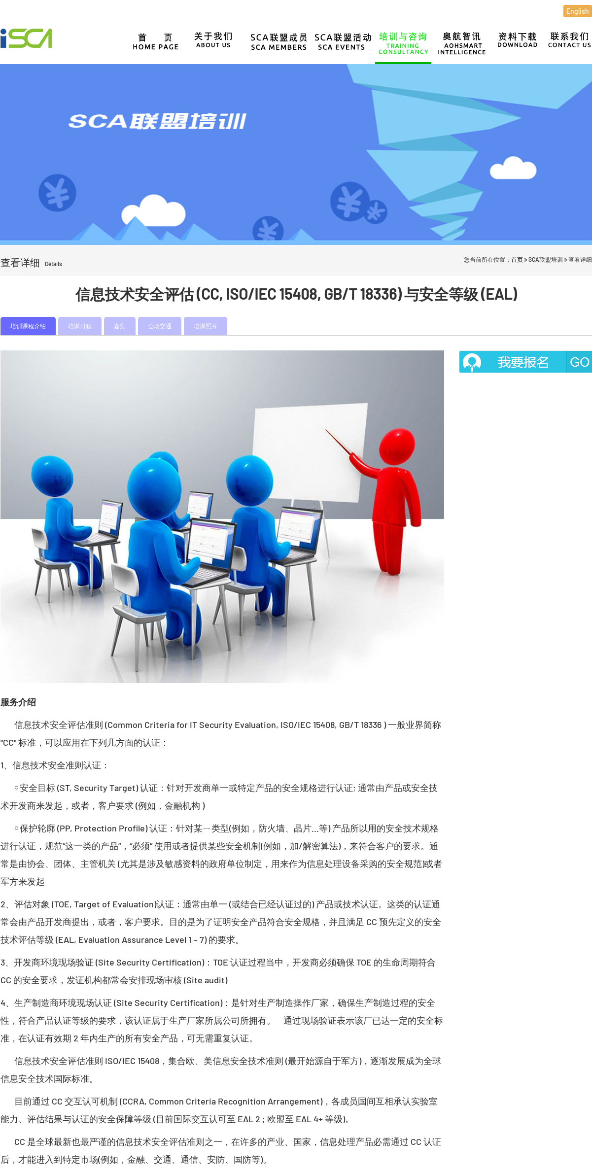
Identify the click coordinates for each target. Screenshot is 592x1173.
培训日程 (80, 325)
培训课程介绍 (28, 325)
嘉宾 (120, 325)
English (577, 11)
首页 (517, 259)
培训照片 (205, 325)
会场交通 (160, 325)
